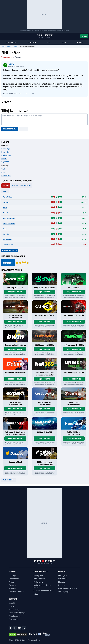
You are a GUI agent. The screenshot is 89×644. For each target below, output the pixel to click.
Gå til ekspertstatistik (9, 250)
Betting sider (38, 575)
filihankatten (7, 239)
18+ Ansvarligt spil (34, 640)
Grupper (4, 172)
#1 (4, 94)
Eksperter (12, 585)
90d (4, 191)
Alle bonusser (8, 480)
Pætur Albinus (7, 197)
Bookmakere (11, 42)
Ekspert (6, 185)
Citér (31, 94)
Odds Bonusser (39, 578)
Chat (3, 168)
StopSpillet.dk (66, 31)
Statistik (61, 581)
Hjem (3, 46)
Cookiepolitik (13, 619)
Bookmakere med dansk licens (42, 586)
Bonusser (32, 42)
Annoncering (13, 609)
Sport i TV (12, 588)
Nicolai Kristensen (9, 223)
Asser (5, 229)
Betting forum (63, 575)
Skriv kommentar (10, 129)
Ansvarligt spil (63, 591)
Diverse (15, 46)
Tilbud (35, 593)
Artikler (11, 581)
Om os (11, 606)
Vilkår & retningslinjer (17, 612)
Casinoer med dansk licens (43, 590)
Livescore (61, 585)
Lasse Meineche (8, 244)
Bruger (15, 185)
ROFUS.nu (40, 31)
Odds (64, 42)
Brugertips (5, 152)
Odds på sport (14, 578)
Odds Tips (12, 575)
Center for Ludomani (16, 591)
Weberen (6, 202)
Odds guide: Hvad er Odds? (68, 588)
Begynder (5, 161)
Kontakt (12, 603)
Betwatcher (62, 578)
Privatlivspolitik (15, 616)
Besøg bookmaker (15, 292)
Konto (84, 36)
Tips (48, 42)
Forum (80, 42)
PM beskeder (6, 175)
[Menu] (3, 36)
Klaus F (5, 213)
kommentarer (6, 57)
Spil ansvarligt (25, 31)
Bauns (5, 207)
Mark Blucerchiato (9, 218)
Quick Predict (26, 185)
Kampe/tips (5, 148)
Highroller (6, 234)
